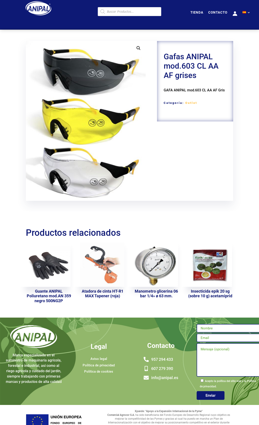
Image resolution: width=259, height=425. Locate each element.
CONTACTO (217, 12)
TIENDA (196, 12)
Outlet (191, 103)
